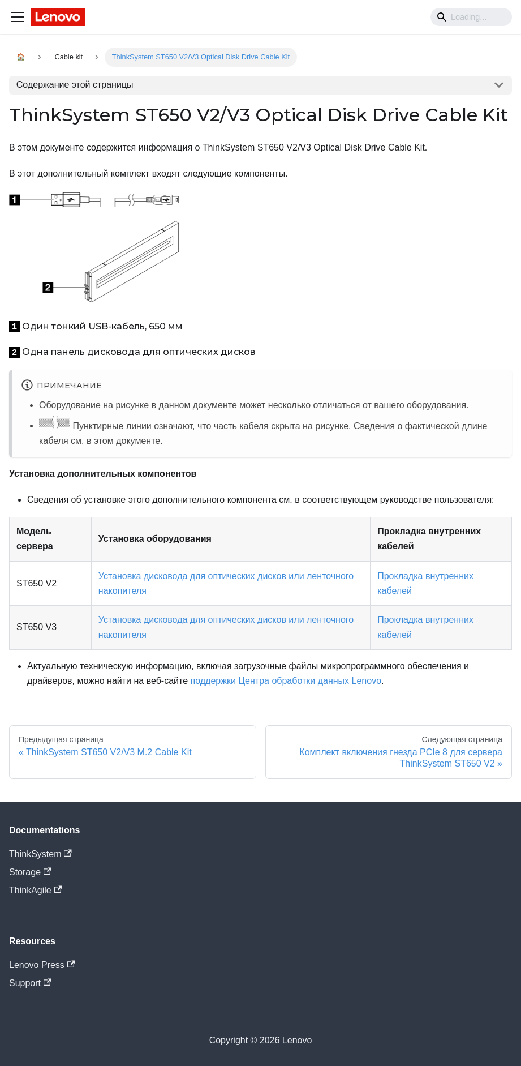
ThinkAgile (35, 890)
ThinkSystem (40, 854)
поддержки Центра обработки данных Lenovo (286, 681)
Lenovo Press (42, 965)
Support (30, 983)
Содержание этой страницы (75, 84)
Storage (30, 872)
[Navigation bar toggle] (17, 16)
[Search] (471, 17)
